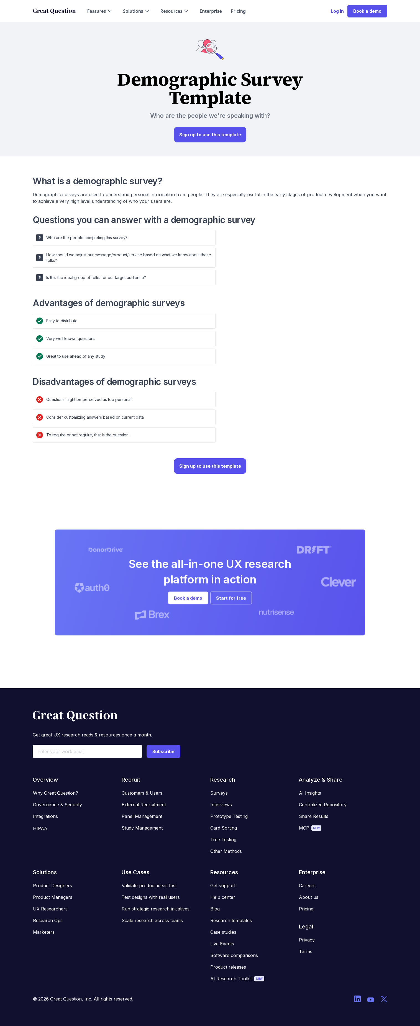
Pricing (238, 11)
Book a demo (367, 11)
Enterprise (210, 11)
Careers (307, 885)
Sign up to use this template (210, 134)
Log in (337, 11)
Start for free (231, 603)
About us (308, 897)
